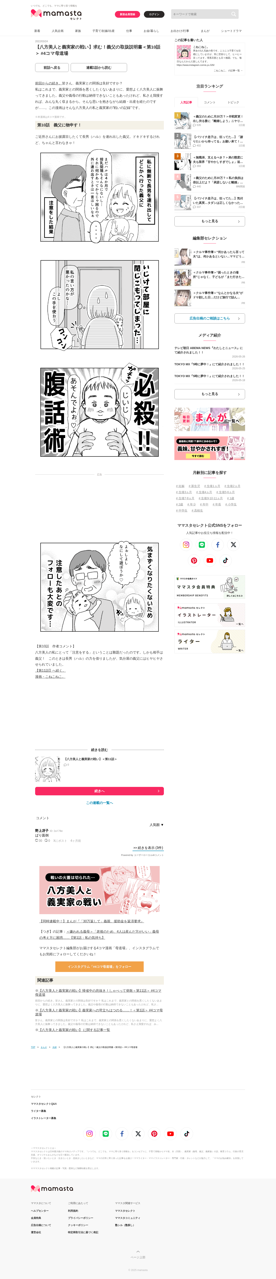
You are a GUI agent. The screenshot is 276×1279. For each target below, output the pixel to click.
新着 (37, 30)
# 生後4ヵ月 (204, 492)
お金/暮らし (151, 30)
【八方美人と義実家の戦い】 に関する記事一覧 (74, 1030)
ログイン (154, 14)
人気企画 (58, 30)
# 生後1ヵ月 (212, 486)
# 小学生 (231, 504)
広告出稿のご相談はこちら (210, 318)
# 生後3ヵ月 (184, 492)
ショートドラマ (231, 30)
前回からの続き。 (48, 83)
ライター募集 (38, 1111)
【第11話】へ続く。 (50, 670)
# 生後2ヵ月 (232, 486)
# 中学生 (181, 510)
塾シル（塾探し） (125, 1225)
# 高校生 (197, 510)
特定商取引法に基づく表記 (83, 1232)
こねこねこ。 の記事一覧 (228, 70)
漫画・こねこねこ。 (50, 676)
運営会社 (36, 1232)
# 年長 (217, 504)
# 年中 (204, 504)
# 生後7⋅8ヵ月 (185, 498)
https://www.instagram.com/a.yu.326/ (196, 65)
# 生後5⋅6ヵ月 (225, 492)
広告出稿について (41, 1225)
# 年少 (191, 504)
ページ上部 (138, 1257)
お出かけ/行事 (180, 30)
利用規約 (73, 1211)
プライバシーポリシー (80, 1218)
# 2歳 (179, 504)
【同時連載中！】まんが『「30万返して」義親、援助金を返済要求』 (91, 921)
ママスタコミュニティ (127, 1218)
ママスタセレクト (125, 1211)
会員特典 (36, 1218)
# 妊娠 (180, 486)
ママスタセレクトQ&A (44, 1103)
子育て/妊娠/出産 (103, 30)
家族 (78, 30)
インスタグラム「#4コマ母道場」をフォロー (99, 966)
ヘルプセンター (40, 1211)
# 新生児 (194, 486)
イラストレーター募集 (43, 1118)
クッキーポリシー (78, 1225)
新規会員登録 (127, 14)
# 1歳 (230, 498)
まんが (205, 30)
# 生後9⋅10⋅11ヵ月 (211, 498)
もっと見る (209, 221)
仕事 (129, 30)
